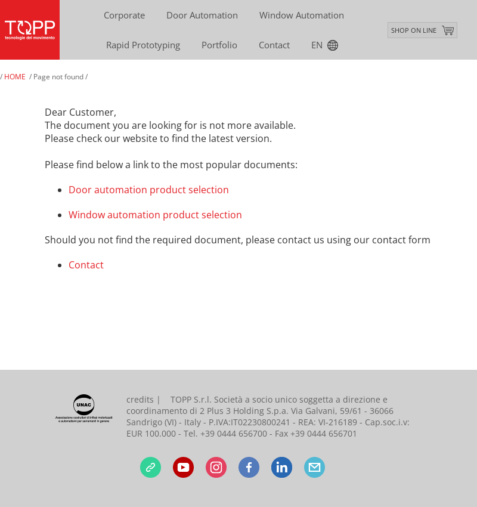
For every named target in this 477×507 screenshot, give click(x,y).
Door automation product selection (149, 189)
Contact (86, 264)
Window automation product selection (155, 214)
